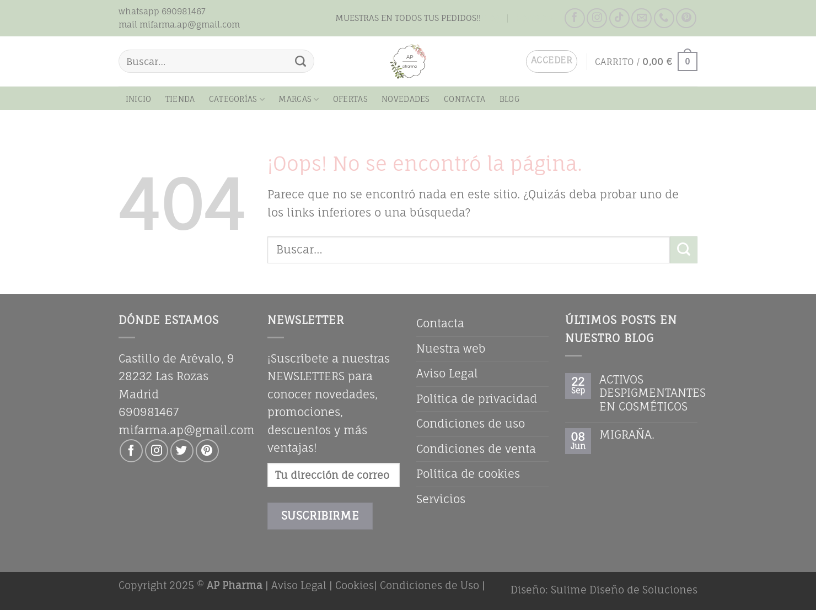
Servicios (440, 499)
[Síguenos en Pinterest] (686, 18)
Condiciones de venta (476, 449)
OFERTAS (350, 99)
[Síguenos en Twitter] (182, 450)
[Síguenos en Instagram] (597, 18)
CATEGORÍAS (237, 99)
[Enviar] (301, 61)
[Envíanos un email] (641, 18)
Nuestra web (451, 348)
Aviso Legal (447, 373)
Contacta (536, 17)
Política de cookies (468, 474)
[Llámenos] (664, 18)
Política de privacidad (476, 399)
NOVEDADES (406, 99)
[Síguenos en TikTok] (619, 18)
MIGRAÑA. (626, 434)
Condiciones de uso (470, 423)
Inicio (139, 99)
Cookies (354, 585)
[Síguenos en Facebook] (575, 18)
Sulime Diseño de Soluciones (624, 590)
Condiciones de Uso (429, 585)
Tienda (180, 99)
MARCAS (298, 99)
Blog (490, 17)
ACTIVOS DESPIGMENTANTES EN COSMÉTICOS (652, 393)
